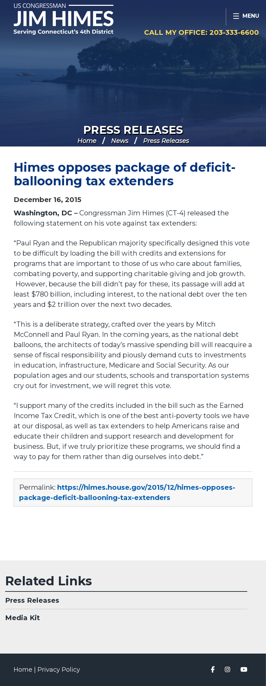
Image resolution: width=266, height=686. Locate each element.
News (119, 141)
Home (86, 141)
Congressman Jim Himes (77, 19)
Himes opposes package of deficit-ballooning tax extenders (125, 174)
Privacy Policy (58, 669)
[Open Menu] (246, 17)
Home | (25, 669)
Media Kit (22, 618)
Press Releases (133, 130)
